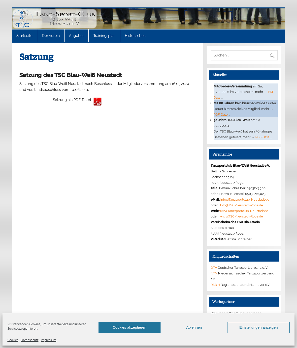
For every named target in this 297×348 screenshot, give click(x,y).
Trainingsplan (104, 35)
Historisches (135, 35)
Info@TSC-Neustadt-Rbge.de (241, 205)
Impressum (48, 340)
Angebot (76, 35)
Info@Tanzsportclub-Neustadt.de (244, 199)
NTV (214, 273)
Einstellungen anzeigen (258, 327)
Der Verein (51, 35)
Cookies (12, 340)
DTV (214, 267)
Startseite (24, 35)
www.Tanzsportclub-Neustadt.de (243, 211)
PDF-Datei (221, 114)
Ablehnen (194, 327)
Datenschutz (29, 340)
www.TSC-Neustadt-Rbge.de (241, 216)
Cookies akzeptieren (129, 327)
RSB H (215, 285)
